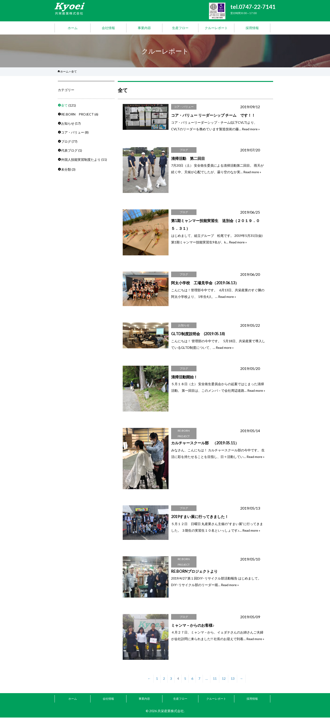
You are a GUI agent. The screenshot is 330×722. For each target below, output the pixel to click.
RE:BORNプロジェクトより (194, 574)
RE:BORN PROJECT (77, 114)
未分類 (66, 169)
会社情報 (108, 28)
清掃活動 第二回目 (188, 158)
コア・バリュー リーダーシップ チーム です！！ (213, 115)
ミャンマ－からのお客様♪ (192, 629)
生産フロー (180, 28)
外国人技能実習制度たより (81, 159)
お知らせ (67, 123)
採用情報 (252, 28)
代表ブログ (69, 150)
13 (233, 683)
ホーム (73, 28)
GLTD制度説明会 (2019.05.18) (198, 335)
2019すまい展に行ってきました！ (199, 519)
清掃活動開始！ (184, 378)
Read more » (251, 129)
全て (64, 105)
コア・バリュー (72, 132)
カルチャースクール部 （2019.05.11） (205, 445)
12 (224, 683)
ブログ (66, 141)
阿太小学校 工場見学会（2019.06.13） (205, 284)
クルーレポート (216, 28)
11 (215, 683)
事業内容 (144, 28)
